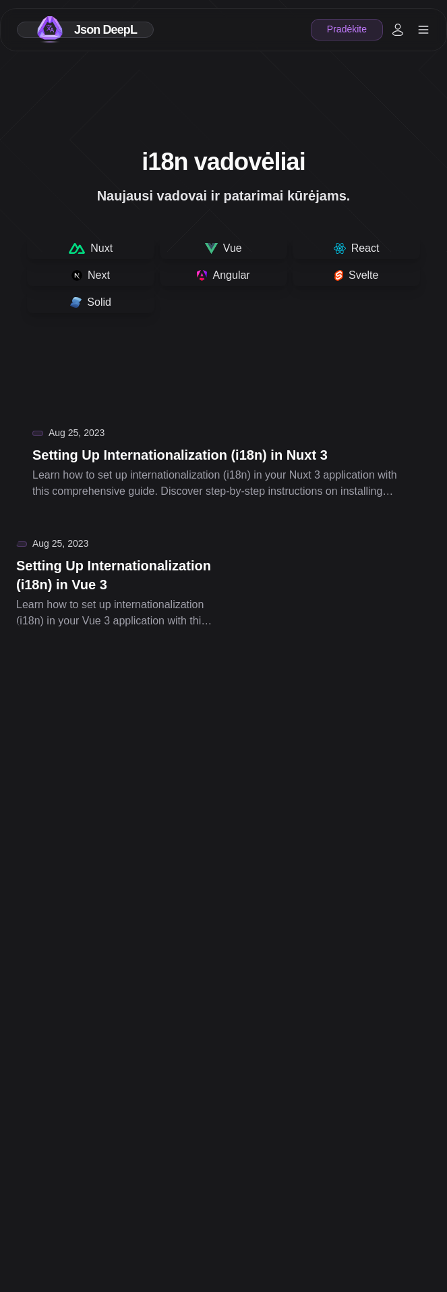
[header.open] (423, 30)
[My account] (398, 30)
